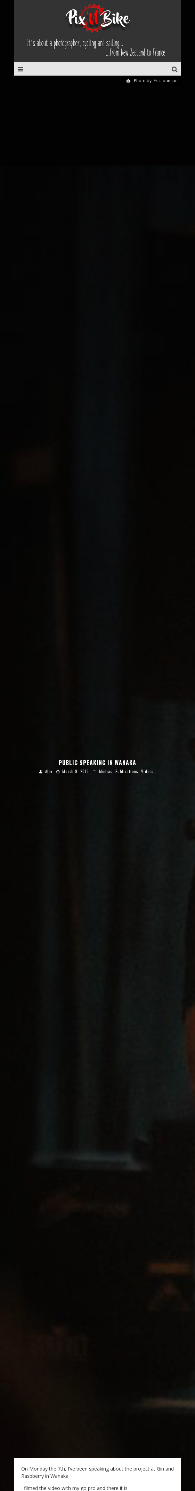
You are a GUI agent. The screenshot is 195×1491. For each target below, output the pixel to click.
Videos (147, 665)
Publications (126, 665)
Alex (48, 665)
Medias (106, 665)
